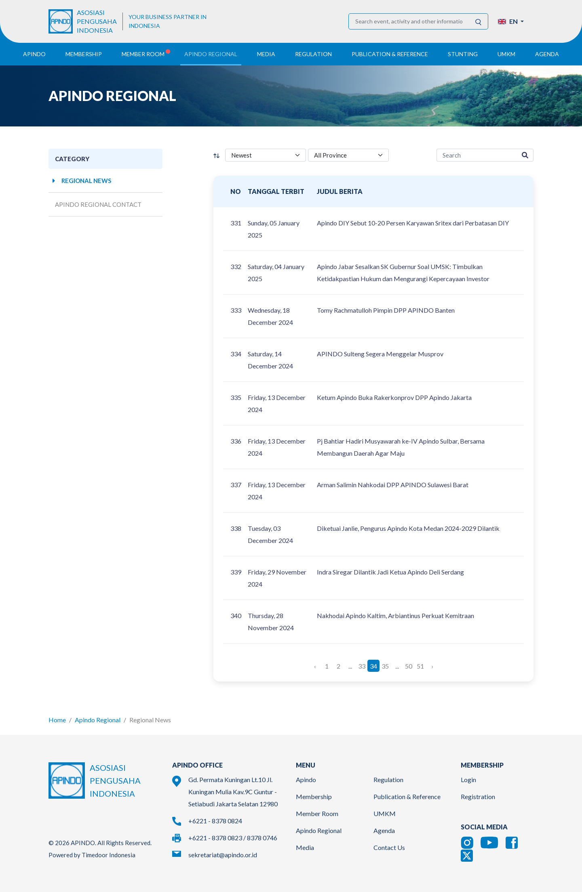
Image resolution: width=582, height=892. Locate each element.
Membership (314, 796)
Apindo (306, 779)
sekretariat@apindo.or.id (222, 854)
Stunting (463, 53)
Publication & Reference (407, 796)
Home (57, 720)
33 (361, 665)
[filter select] (265, 155)
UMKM (384, 813)
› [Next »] (432, 665)
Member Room (317, 813)
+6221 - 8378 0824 (215, 821)
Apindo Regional (97, 720)
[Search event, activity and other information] (409, 21)
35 (385, 665)
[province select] (348, 155)
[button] (510, 21)
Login (468, 779)
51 (420, 665)
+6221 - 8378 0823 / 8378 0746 (232, 838)
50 (408, 665)
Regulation (388, 779)
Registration (478, 796)
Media (305, 847)
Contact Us (389, 847)
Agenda (547, 53)
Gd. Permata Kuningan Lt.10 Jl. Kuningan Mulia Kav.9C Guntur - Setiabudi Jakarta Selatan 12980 (233, 792)
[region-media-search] (476, 155)
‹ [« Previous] (315, 665)
